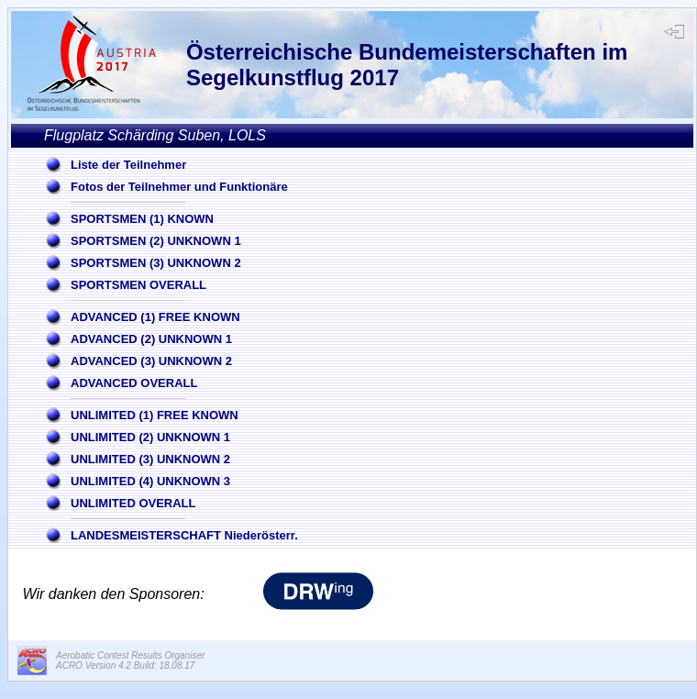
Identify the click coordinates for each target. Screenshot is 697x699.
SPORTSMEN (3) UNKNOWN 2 (156, 263)
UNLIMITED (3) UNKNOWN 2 (150, 459)
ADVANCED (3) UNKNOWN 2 (151, 361)
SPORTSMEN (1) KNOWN (142, 219)
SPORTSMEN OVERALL (138, 285)
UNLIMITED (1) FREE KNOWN (154, 415)
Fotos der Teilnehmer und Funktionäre (179, 187)
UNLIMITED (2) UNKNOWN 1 (150, 437)
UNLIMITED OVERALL (133, 503)
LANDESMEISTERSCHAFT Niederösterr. (184, 535)
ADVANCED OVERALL (134, 383)
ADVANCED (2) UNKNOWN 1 (151, 339)
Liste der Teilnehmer (128, 165)
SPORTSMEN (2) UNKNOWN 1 (156, 241)
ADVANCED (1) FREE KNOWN (155, 317)
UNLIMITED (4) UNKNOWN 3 (150, 481)
